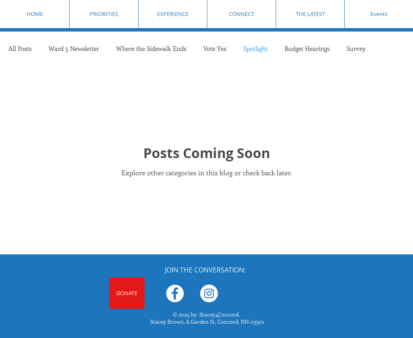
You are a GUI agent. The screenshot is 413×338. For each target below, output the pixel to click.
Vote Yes (214, 48)
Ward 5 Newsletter (73, 48)
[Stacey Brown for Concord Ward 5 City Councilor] (175, 293)
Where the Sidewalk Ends (151, 48)
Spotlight (255, 48)
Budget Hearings (307, 48)
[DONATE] (127, 293)
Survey (356, 48)
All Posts (20, 48)
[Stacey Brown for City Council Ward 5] (209, 293)
